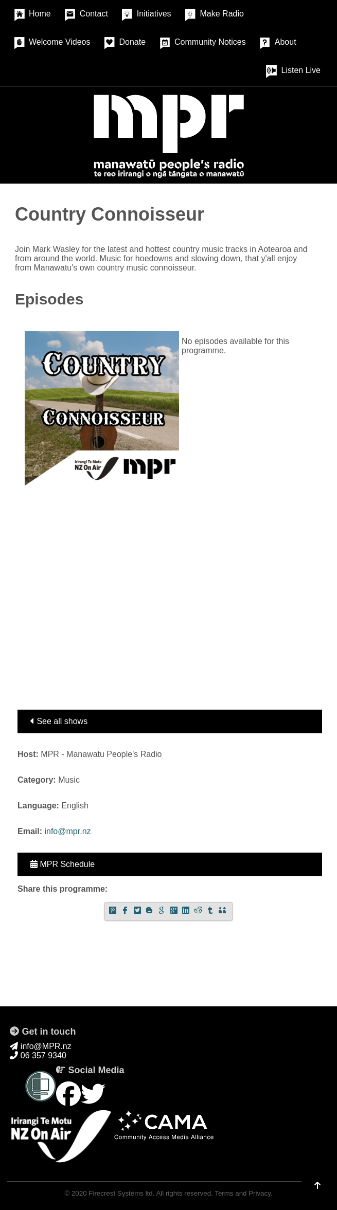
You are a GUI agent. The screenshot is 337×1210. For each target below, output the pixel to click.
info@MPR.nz (40, 1046)
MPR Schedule (62, 864)
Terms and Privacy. (243, 1193)
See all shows (58, 721)
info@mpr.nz (67, 831)
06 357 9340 (38, 1055)
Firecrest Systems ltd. (121, 1193)
